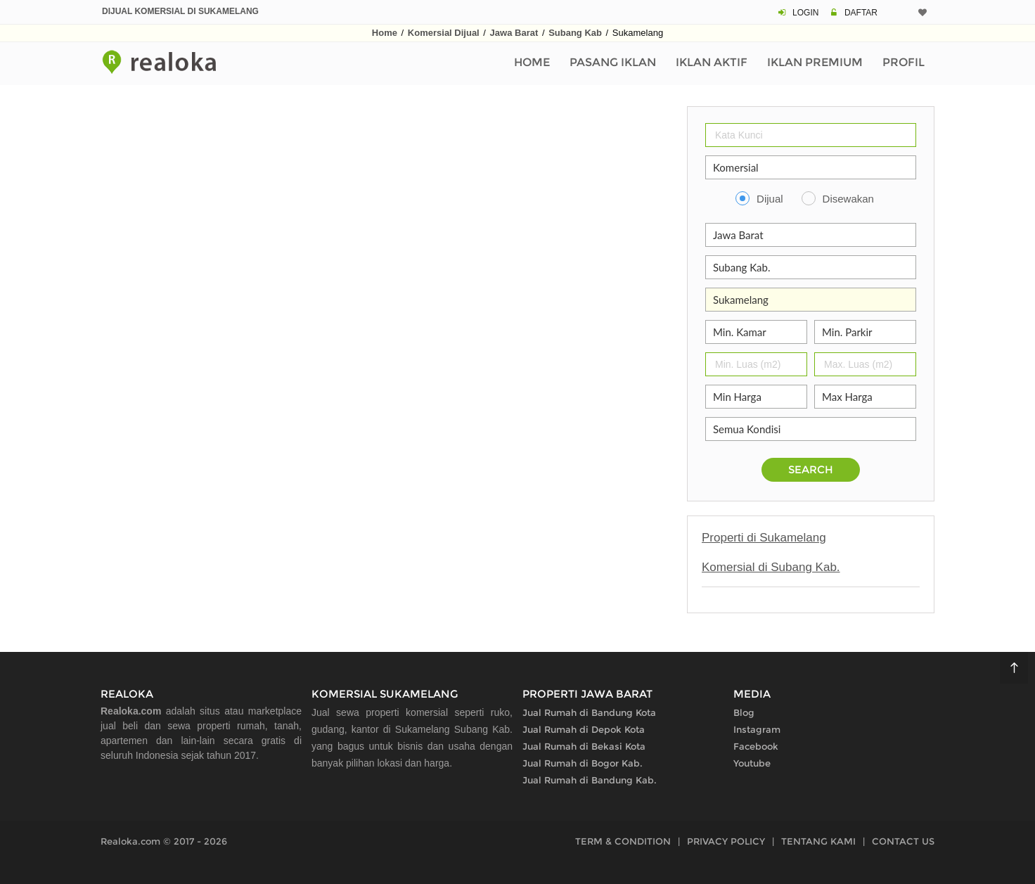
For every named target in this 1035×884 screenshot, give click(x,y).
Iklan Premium (815, 62)
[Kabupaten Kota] (810, 267)
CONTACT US (903, 841)
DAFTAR (861, 13)
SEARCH (810, 469)
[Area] (810, 300)
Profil (903, 62)
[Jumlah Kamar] (756, 332)
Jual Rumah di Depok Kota (583, 729)
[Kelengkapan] (810, 429)
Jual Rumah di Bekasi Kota (583, 746)
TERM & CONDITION (623, 841)
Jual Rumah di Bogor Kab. (582, 763)
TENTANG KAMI (818, 841)
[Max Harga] (865, 397)
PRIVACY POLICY (726, 841)
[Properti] (810, 167)
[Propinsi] (810, 235)
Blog (743, 712)
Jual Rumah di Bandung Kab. (589, 780)
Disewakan (848, 199)
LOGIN (805, 13)
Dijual (770, 199)
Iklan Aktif (711, 62)
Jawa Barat (514, 32)
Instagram (756, 729)
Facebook (755, 746)
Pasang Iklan (613, 62)
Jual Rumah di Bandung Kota (589, 712)
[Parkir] (865, 332)
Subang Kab (575, 32)
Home (384, 32)
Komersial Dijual (444, 32)
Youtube (752, 763)
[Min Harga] (756, 397)
